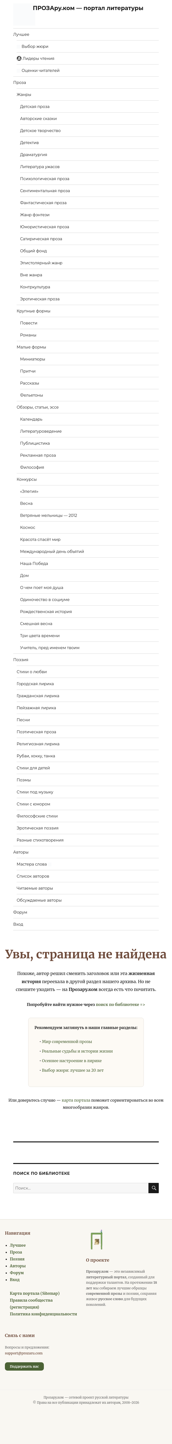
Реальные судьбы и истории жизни (77, 1051)
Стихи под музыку (35, 792)
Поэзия (20, 659)
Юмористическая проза (44, 227)
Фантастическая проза (43, 203)
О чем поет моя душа (41, 587)
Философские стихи (37, 816)
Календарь (31, 419)
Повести (28, 323)
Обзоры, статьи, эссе (38, 407)
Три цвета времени (40, 635)
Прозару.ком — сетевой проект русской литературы (86, 1397)
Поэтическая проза (36, 732)
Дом (24, 575)
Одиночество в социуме (45, 599)
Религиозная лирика (38, 744)
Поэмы (24, 780)
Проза (19, 82)
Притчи (28, 371)
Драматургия (33, 154)
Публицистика (35, 443)
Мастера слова (34, 864)
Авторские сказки (38, 118)
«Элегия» (29, 491)
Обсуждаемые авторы (39, 900)
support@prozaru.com (24, 1353)
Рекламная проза (38, 455)
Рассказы (29, 383)
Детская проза (34, 106)
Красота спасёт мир (40, 539)
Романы (28, 335)
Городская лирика (35, 684)
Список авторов (33, 876)
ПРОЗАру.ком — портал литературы (88, 8)
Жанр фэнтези (34, 215)
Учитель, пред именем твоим (50, 647)
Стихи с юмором (33, 804)
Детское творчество (40, 130)
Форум (20, 912)
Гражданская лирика (38, 696)
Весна (26, 503)
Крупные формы (33, 311)
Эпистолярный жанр (41, 263)
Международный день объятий (52, 551)
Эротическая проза (40, 299)
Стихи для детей (33, 768)
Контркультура (35, 287)
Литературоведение (41, 431)
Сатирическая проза (41, 239)
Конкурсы (27, 479)
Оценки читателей (38, 70)
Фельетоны (31, 395)
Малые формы (31, 347)
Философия (32, 467)
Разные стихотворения (40, 840)
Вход (18, 924)
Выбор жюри (32, 46)
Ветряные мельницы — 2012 (48, 515)
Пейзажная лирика (36, 708)
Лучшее (21, 34)
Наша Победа (34, 563)
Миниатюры (32, 359)
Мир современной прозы (67, 1041)
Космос (27, 527)
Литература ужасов (40, 166)
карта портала (76, 1100)
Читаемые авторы (35, 888)
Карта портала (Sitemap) (35, 1293)
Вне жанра (31, 275)
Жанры (24, 94)
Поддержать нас (24, 1366)
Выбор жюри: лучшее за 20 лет (73, 1070)
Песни (23, 720)
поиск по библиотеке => (120, 1004)
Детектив (29, 142)
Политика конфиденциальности (43, 1313)
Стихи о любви (32, 671)
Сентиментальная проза (45, 190)
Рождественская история (46, 611)
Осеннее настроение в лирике (72, 1060)
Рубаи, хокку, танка (36, 756)
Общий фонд (33, 251)
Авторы (21, 852)
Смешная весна (36, 623)
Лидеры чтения (35, 58)
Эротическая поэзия (38, 828)
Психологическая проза (44, 178)
